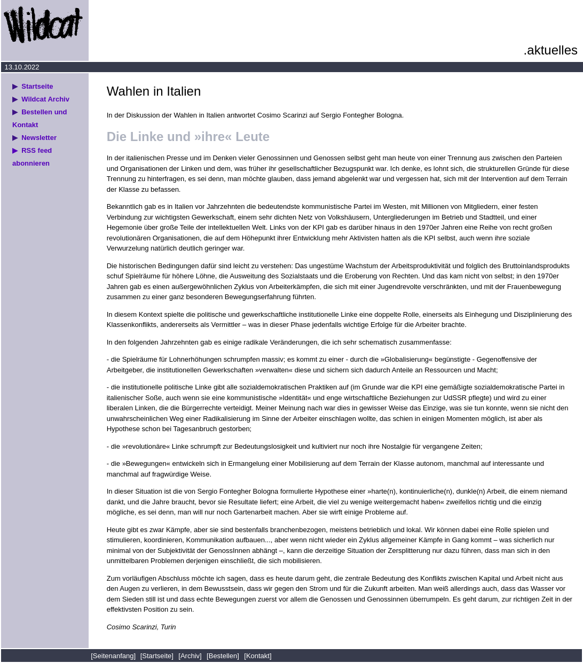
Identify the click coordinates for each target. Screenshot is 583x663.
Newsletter (39, 138)
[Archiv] (189, 656)
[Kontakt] (257, 656)
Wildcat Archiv (45, 99)
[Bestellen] (223, 656)
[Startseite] (157, 656)
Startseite (37, 86)
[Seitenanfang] (114, 656)
